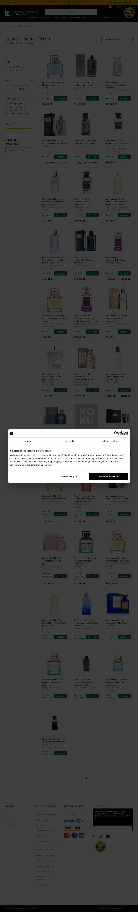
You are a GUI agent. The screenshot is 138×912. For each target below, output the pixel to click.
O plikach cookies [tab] (109, 441)
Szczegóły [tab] (69, 441)
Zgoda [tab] (28, 441)
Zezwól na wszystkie (108, 476)
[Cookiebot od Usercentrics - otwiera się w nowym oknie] (116, 433)
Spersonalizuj (68, 476)
